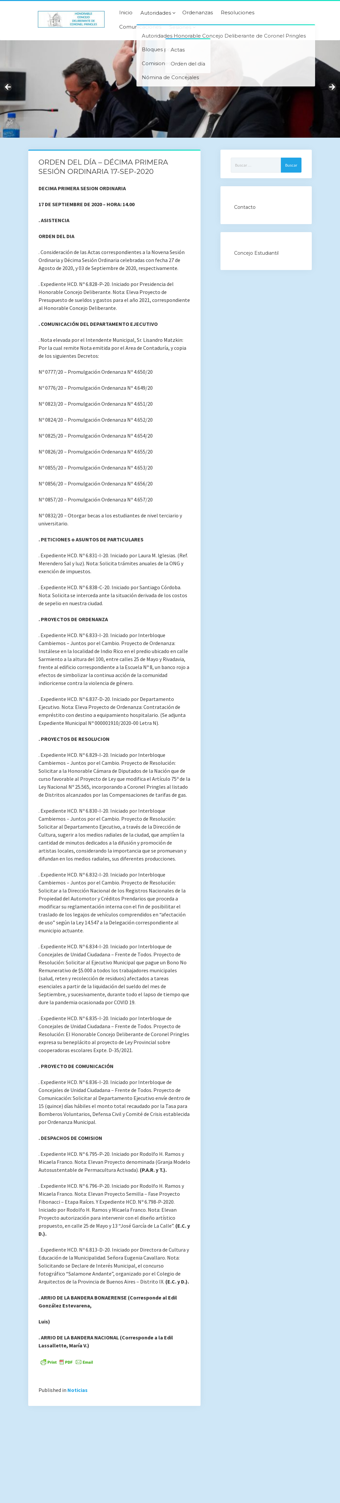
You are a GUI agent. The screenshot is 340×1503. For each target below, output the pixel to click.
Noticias (77, 1390)
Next (332, 87)
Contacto (245, 207)
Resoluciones (237, 13)
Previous (8, 87)
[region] (170, 89)
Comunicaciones (140, 27)
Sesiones (180, 27)
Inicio (125, 13)
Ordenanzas (197, 13)
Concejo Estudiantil (256, 253)
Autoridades (155, 13)
